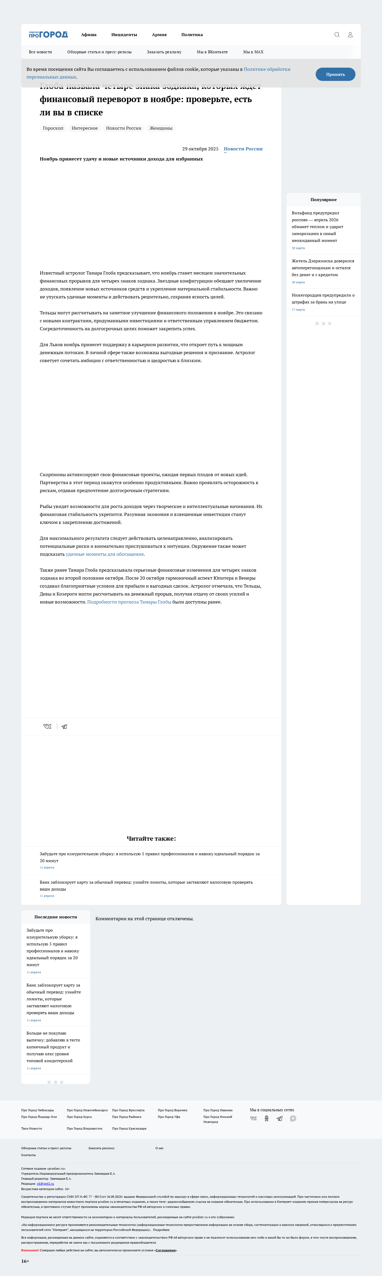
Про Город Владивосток (84, 1128)
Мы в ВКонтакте (212, 51)
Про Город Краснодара (129, 1128)
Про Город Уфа (169, 1117)
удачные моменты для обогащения (105, 554)
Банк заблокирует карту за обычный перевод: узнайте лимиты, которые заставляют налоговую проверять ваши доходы (151, 889)
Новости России (123, 128)
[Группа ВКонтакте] (253, 1118)
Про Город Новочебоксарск (87, 1110)
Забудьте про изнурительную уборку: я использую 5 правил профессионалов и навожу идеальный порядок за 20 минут (151, 861)
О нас (159, 1148)
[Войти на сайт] (350, 34)
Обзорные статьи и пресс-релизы (99, 51)
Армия (159, 34)
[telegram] (66, 726)
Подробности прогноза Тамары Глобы (129, 602)
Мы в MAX (253, 51)
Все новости (40, 51)
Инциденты (124, 34)
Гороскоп (53, 128)
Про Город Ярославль (128, 1110)
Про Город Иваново (218, 1110)
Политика (192, 34)
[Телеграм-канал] (279, 1118)
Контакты (28, 1155)
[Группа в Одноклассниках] (266, 1118)
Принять (335, 74)
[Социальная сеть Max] (293, 1118)
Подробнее (161, 1230)
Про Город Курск (79, 1117)
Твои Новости (31, 1128)
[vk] (48, 726)
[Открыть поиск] (337, 34)
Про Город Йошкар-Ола (39, 1117)
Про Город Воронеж (173, 1110)
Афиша (89, 34)
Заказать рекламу (164, 51)
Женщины (161, 128)
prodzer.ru (105, 1202)
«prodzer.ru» (56, 1168)
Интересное (85, 128)
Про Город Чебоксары (37, 1110)
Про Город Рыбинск (126, 1117)
